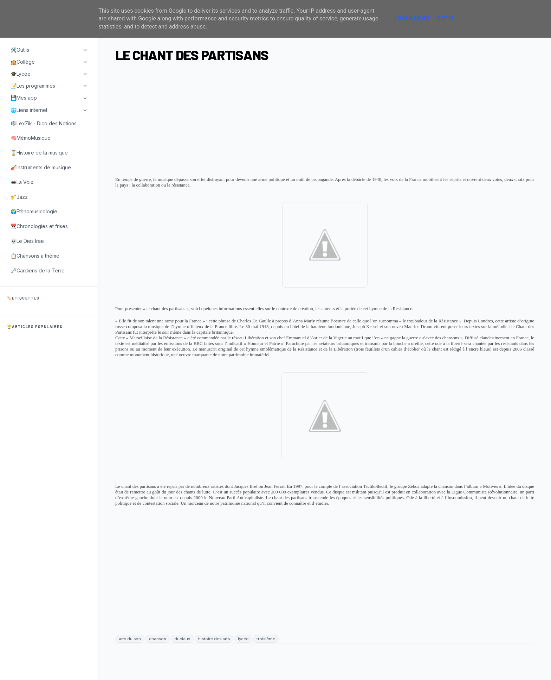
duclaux (182, 638)
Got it (445, 18)
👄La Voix (22, 182)
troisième (266, 638)
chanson (157, 638)
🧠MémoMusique (31, 138)
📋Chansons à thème (35, 256)
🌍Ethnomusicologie (34, 211)
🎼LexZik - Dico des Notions (44, 123)
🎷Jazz (19, 197)
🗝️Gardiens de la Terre (38, 270)
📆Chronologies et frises (39, 226)
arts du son (130, 638)
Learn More (412, 18)
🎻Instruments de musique (41, 167)
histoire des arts (214, 638)
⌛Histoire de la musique (39, 153)
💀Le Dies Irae (27, 241)
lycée (243, 638)
